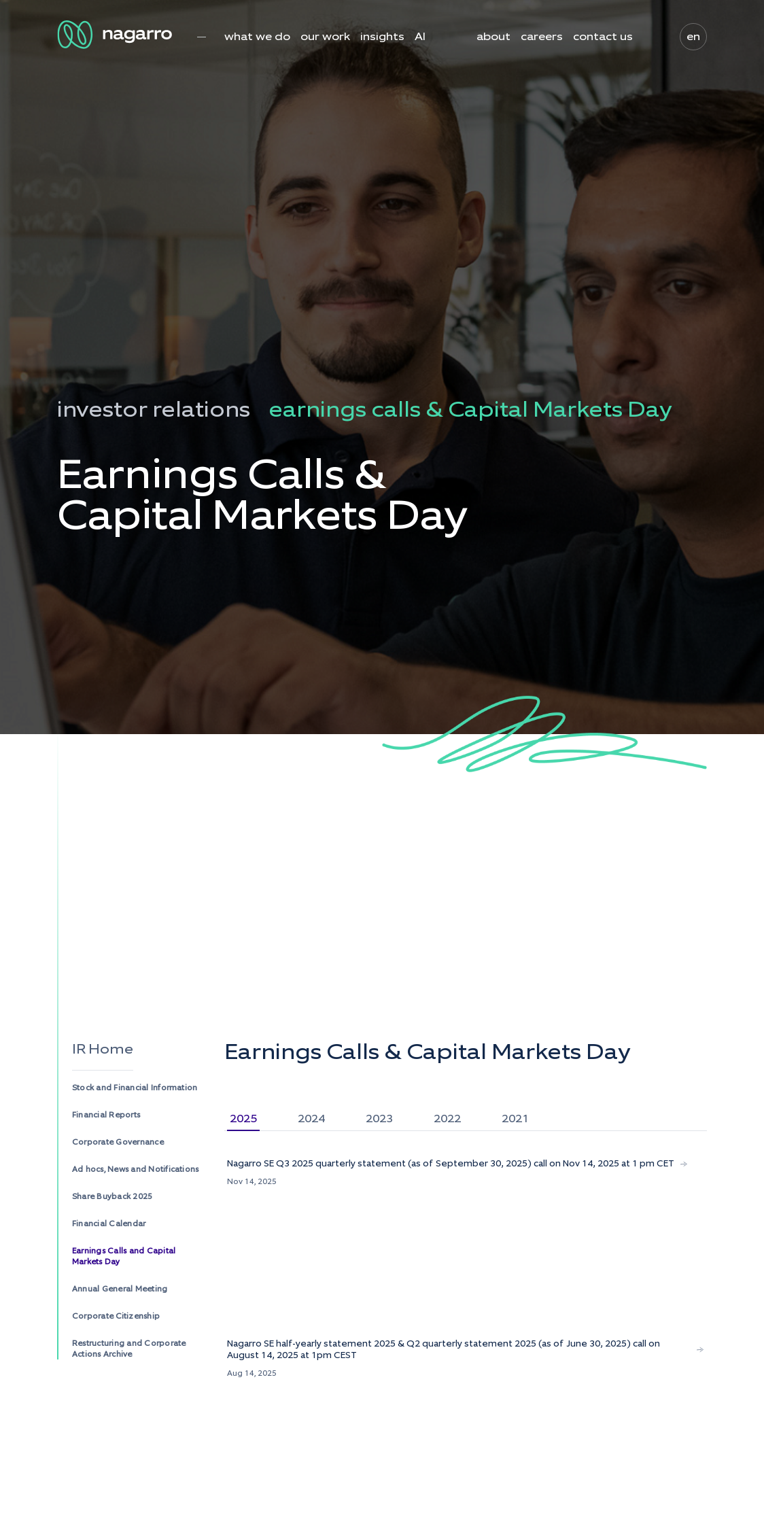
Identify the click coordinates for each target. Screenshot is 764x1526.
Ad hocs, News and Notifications (135, 1169)
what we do (257, 37)
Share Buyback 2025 (112, 1196)
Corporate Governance (118, 1142)
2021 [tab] (515, 1118)
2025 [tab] (243, 1118)
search (651, 37)
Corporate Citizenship (116, 1316)
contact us (603, 37)
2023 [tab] (379, 1118)
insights (382, 37)
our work (325, 37)
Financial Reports (106, 1114)
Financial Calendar (108, 1223)
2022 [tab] (447, 1118)
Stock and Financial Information (134, 1087)
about (493, 37)
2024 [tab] (311, 1118)
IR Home (102, 1049)
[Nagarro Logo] (117, 34)
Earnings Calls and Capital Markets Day (123, 1256)
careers (542, 37)
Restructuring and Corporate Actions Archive (129, 1348)
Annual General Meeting (119, 1288)
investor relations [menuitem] (153, 409)
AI (420, 37)
